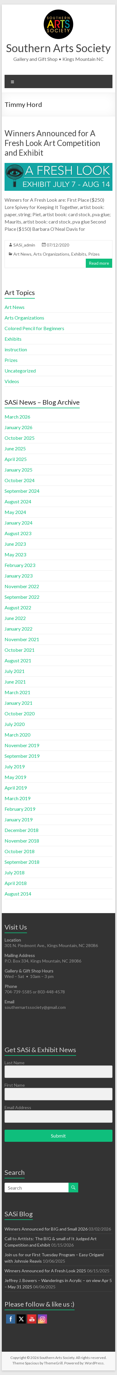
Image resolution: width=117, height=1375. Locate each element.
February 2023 (20, 565)
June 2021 (15, 681)
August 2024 (18, 501)
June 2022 (15, 618)
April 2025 (16, 459)
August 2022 (18, 607)
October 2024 (20, 480)
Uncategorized (20, 370)
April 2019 (16, 787)
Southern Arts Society (58, 48)
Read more (99, 263)
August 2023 (18, 533)
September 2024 (22, 491)
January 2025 (18, 469)
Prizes (94, 254)
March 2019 (17, 798)
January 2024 (18, 522)
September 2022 (22, 597)
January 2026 (18, 427)
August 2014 (18, 893)
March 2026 (17, 416)
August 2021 (18, 660)
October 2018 (20, 851)
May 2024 (15, 512)
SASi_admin (24, 244)
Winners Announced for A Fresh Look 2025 (45, 1270)
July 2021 (15, 671)
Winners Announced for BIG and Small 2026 (46, 1228)
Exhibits (78, 254)
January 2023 (18, 575)
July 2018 (15, 872)
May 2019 (15, 777)
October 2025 (20, 438)
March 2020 (17, 734)
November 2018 (22, 840)
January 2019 (18, 819)
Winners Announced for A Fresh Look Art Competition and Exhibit (52, 142)
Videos (12, 381)
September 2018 (22, 862)
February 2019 (20, 809)
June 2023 (15, 544)
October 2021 (20, 650)
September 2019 (22, 756)
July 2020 (15, 724)
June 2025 (15, 448)
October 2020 (20, 713)
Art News (22, 254)
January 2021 (18, 703)
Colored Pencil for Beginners (34, 328)
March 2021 (17, 692)
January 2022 (18, 628)
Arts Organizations (51, 254)
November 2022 (22, 586)
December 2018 (21, 830)
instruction (16, 349)
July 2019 (15, 766)
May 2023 (15, 554)
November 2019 (22, 745)
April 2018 (16, 883)
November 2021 (22, 639)
